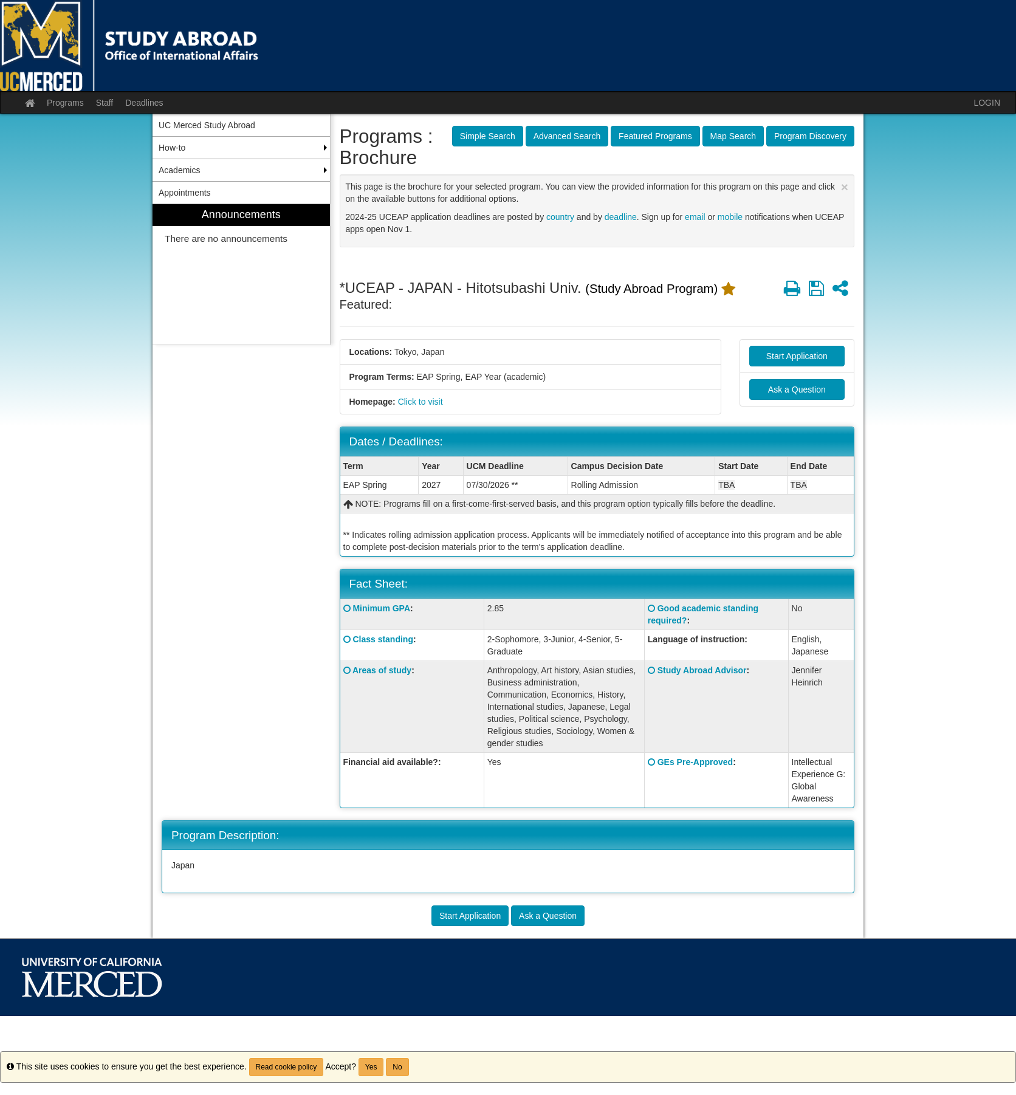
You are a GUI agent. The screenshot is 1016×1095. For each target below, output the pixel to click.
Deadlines (144, 103)
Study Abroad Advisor (702, 670)
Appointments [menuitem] (185, 192)
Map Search (733, 136)
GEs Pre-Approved (695, 762)
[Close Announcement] (844, 186)
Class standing (382, 639)
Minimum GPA (381, 608)
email (695, 217)
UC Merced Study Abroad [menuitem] (207, 125)
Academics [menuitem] (179, 170)
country (560, 217)
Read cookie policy (286, 1067)
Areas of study (381, 670)
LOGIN (986, 103)
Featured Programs (655, 136)
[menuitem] (241, 274)
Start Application (797, 356)
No (397, 1067)
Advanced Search (567, 136)
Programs (65, 103)
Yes (371, 1067)
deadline (621, 217)
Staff (105, 103)
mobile (730, 217)
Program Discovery (810, 136)
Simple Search (487, 136)
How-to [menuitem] (172, 148)
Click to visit (420, 402)
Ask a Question (797, 389)
